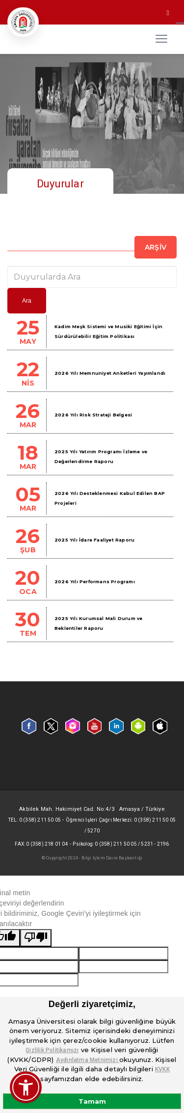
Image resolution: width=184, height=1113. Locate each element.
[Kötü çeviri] (36, 938)
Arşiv (155, 247)
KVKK (162, 1069)
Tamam (92, 1101)
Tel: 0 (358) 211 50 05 (34, 820)
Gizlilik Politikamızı (52, 1050)
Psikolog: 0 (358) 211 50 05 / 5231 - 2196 (121, 844)
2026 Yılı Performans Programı (94, 581)
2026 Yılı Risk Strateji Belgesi (93, 414)
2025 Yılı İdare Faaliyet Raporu (94, 540)
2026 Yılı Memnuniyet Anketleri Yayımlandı (109, 373)
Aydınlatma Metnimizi (87, 1060)
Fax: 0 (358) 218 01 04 (41, 844)
